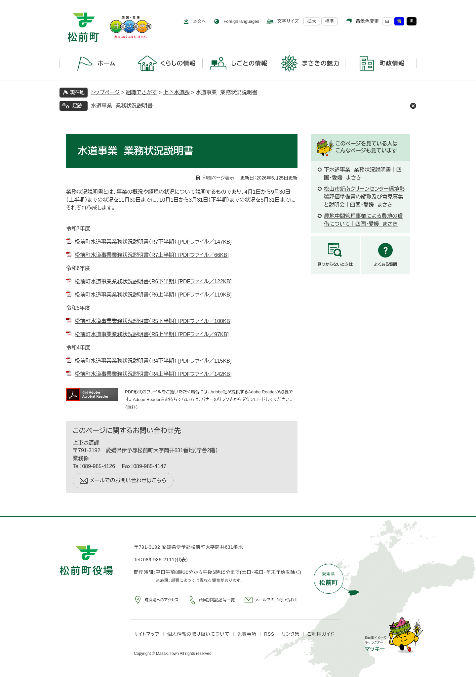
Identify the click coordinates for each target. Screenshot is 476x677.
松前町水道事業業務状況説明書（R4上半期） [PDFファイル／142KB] (153, 374)
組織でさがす (141, 92)
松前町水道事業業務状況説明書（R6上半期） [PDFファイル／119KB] (153, 295)
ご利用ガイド (320, 634)
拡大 (311, 21)
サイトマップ (147, 634)
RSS (269, 634)
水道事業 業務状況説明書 (122, 105)
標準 (329, 21)
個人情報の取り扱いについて (198, 634)
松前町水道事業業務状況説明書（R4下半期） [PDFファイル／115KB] (153, 361)
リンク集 (290, 634)
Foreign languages (241, 21)
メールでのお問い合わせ (276, 600)
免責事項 (247, 634)
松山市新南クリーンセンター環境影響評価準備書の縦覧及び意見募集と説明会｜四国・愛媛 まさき (364, 197)
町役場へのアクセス (161, 600)
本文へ (199, 21)
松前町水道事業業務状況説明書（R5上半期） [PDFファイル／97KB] (152, 334)
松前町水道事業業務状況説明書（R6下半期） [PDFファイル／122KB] (153, 281)
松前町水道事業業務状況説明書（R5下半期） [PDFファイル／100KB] (153, 321)
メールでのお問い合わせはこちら (128, 480)
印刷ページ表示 (218, 177)
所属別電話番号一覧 (217, 600)
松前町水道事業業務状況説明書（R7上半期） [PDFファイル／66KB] (152, 255)
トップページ (105, 92)
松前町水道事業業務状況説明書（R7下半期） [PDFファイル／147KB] (153, 242)
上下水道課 (176, 92)
